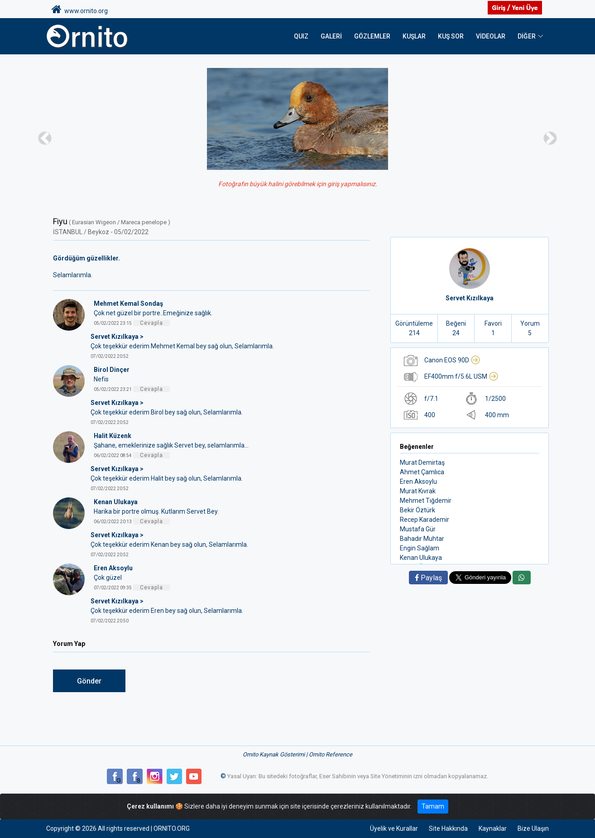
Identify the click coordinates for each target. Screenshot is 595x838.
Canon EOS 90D (452, 360)
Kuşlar (414, 36)
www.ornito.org (80, 9)
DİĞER (527, 36)
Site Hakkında (448, 828)
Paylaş (428, 577)
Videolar (490, 36)
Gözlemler (372, 36)
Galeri (331, 36)
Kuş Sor (451, 36)
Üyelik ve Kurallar (394, 828)
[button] (44, 138)
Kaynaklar (493, 828)
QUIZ (301, 36)
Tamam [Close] (433, 806)
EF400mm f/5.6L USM (461, 376)
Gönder (89, 681)
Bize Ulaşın (533, 828)
